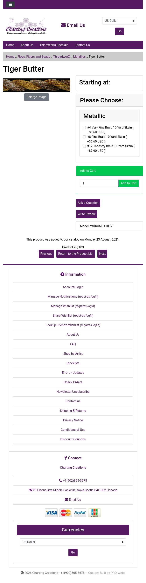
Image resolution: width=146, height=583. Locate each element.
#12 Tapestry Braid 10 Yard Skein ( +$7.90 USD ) (111, 148)
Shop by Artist (73, 353)
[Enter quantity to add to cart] (99, 183)
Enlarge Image (36, 97)
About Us (27, 45)
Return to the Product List (75, 253)
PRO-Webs (118, 573)
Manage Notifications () (73, 296)
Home (10, 45)
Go (120, 31)
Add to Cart (128, 183)
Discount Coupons (73, 439)
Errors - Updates (73, 372)
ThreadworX (61, 56)
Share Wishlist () (73, 315)
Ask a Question (88, 203)
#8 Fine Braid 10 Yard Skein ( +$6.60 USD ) (107, 139)
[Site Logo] (26, 25)
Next (102, 253)
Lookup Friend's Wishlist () (73, 325)
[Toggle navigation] (10, 4)
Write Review (86, 214)
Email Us (73, 25)
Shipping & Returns (73, 411)
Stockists (73, 363)
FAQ (73, 344)
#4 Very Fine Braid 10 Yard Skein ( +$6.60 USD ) (110, 130)
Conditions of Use (73, 430)
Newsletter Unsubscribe (73, 392)
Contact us (73, 401)
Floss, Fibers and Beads (33, 56)
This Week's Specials (53, 45)
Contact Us (82, 45)
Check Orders (73, 382)
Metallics (79, 56)
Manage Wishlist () (73, 306)
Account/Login (73, 287)
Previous (46, 253)
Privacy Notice (73, 420)
